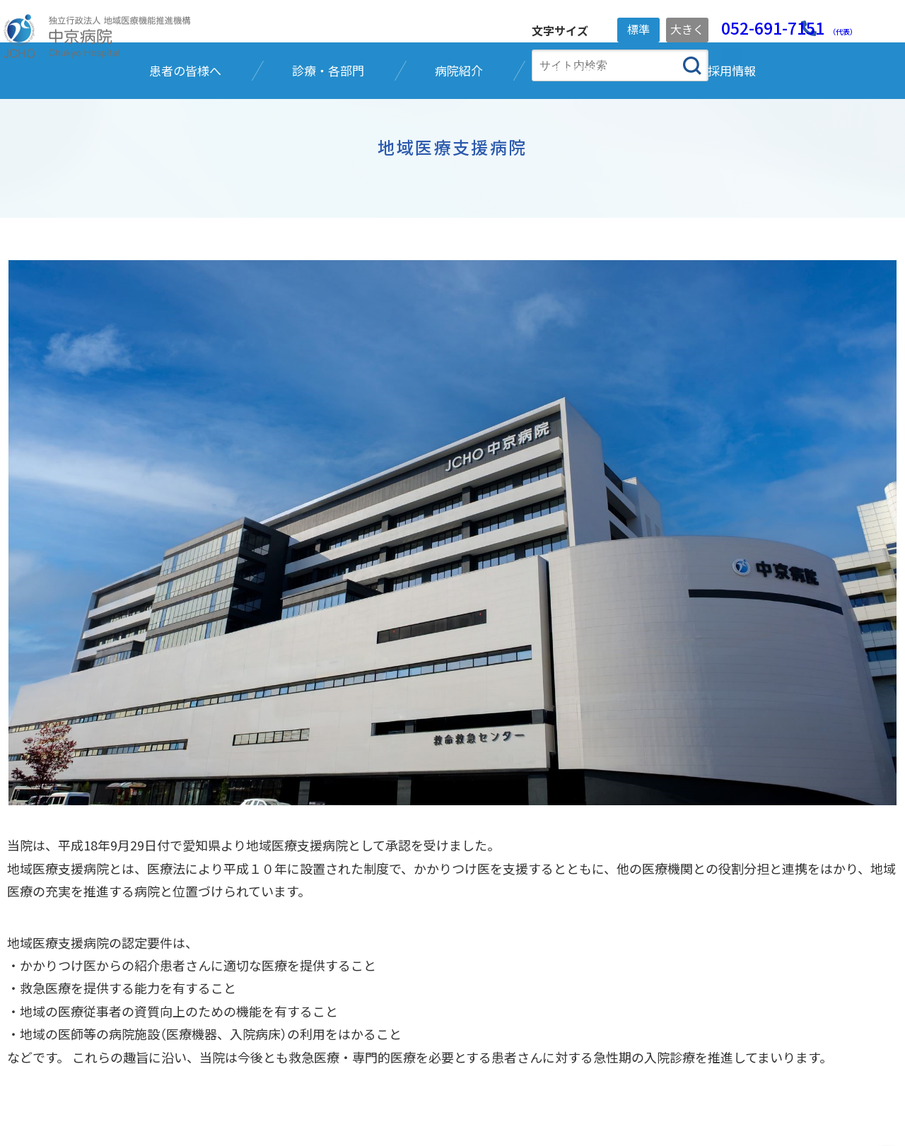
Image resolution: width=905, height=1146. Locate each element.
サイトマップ (506, 1076)
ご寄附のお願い (320, 1076)
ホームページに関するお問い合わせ (650, 1076)
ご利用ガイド (416, 1076)
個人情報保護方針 (213, 1076)
